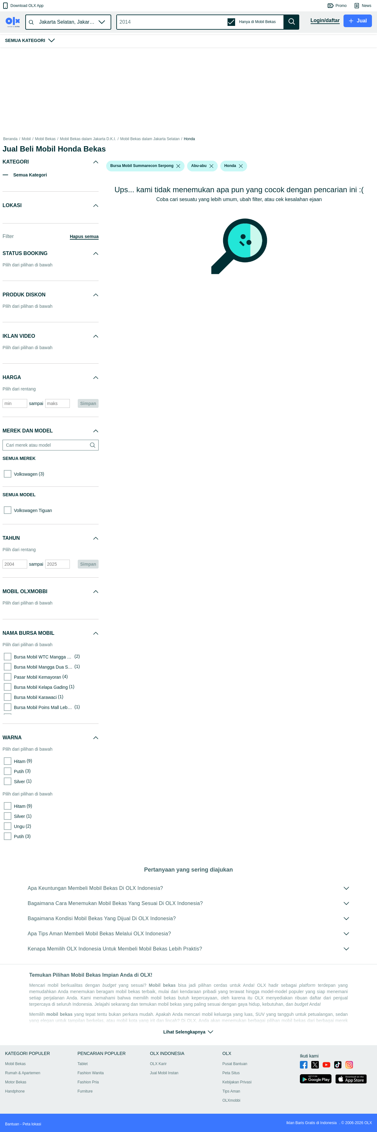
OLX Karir (158, 1064)
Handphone (15, 1091)
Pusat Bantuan (234, 1064)
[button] (23, 5)
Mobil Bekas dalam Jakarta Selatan (149, 139)
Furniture (85, 1091)
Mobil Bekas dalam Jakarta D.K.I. (88, 139)
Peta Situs (231, 1073)
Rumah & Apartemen (22, 1073)
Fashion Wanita (90, 1073)
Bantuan (12, 1124)
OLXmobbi (231, 1100)
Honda (189, 139)
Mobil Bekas (45, 139)
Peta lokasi (31, 1124)
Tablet (82, 1064)
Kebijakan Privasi (237, 1082)
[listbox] (178, 166)
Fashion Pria (88, 1082)
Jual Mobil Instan (164, 1073)
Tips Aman (231, 1091)
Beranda (10, 139)
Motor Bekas (15, 1082)
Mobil (26, 139)
